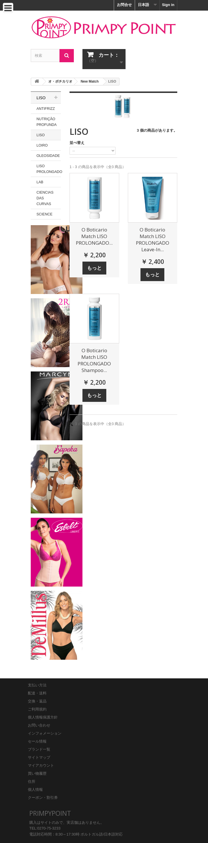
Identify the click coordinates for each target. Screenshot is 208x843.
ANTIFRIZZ (45, 109)
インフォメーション (44, 733)
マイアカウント (41, 765)
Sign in (168, 5)
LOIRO (42, 145)
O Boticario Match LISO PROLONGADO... (94, 236)
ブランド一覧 (39, 749)
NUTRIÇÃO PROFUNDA (46, 122)
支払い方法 (37, 685)
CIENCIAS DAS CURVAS (44, 198)
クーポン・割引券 (43, 797)
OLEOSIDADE (48, 156)
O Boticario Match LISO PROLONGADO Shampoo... (94, 360)
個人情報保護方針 (43, 717)
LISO (40, 135)
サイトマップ (39, 757)
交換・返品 (37, 701)
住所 (31, 781)
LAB (39, 182)
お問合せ (124, 5)
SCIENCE (44, 214)
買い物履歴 (37, 773)
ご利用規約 (37, 709)
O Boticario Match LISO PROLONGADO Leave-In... (152, 239)
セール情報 (37, 741)
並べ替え (77, 143)
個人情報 (35, 789)
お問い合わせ (39, 725)
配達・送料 (37, 693)
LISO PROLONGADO (48, 169)
